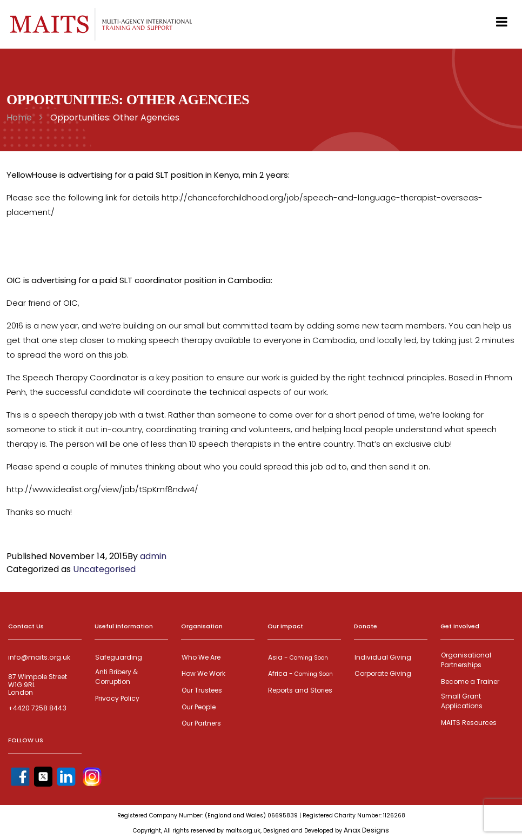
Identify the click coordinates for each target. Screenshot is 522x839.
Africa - (299, 673)
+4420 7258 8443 (37, 708)
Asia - (297, 657)
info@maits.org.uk (38, 657)
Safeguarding (118, 657)
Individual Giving (382, 657)
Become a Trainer (469, 681)
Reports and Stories (299, 689)
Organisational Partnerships (465, 659)
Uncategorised (104, 569)
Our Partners (200, 722)
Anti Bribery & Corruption (116, 676)
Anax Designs (366, 828)
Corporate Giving (382, 673)
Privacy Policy (117, 697)
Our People (198, 705)
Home (19, 117)
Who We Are (200, 657)
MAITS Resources (468, 721)
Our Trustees (201, 689)
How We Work (203, 673)
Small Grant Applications (461, 699)
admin (153, 556)
